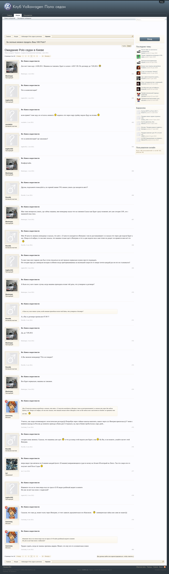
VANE (143, 136)
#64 (133, 146)
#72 (133, 340)
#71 (133, 320)
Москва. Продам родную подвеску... (152, 127)
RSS (165, 567)
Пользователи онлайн (145, 148)
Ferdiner (143, 67)
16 (42, 56)
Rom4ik (8, 197)
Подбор (124, 46)
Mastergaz (9, 76)
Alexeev (143, 123)
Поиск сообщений (9, 18)
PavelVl (143, 78)
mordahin (8, 124)
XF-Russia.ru (12, 571)
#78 (133, 495)
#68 (133, 245)
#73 (133, 365)
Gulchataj (38, 53)
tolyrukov (143, 96)
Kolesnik (143, 84)
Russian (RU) (7, 567)
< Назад (18, 56)
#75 (133, 427)
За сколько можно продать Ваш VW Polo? (26, 42)
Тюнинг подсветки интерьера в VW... (152, 55)
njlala (142, 57)
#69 (133, 268)
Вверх (161, 567)
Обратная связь (141, 567)
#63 (133, 122)
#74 (133, 389)
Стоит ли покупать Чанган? (149, 71)
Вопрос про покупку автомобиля (151, 66)
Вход (161, 1)
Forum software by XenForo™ (19, 569)
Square (143, 53)
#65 (133, 171)
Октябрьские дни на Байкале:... (150, 87)
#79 (133, 519)
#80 (133, 549)
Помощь (149, 567)
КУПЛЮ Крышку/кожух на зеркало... (152, 138)
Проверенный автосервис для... (150, 98)
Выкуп (129, 46)
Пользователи (28, 15)
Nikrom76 (144, 140)
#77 (133, 471)
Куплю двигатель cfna (147, 122)
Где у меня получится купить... (150, 77)
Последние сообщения (24, 18)
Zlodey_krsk (144, 119)
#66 (133, 195)
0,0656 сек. (85, 569)
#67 (133, 219)
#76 (133, 447)
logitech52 (9, 100)
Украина (17, 53)
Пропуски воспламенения (149, 60)
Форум (18, 15)
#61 (133, 74)
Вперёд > (47, 56)
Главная (9, 15)
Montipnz (144, 129)
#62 (133, 98)
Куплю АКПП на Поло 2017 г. (149, 111)
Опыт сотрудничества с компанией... (152, 82)
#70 (133, 292)
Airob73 (143, 112)
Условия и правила (160, 569)
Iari (6, 473)
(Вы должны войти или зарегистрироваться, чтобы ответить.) (115, 556)
